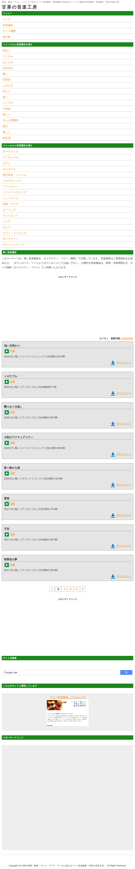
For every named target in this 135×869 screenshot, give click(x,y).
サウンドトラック (13, 244)
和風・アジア (10, 203)
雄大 (5, 126)
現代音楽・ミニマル (14, 174)
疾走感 (7, 137)
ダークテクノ (10, 238)
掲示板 (7, 36)
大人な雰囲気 (10, 120)
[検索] (59, 672)
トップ (7, 19)
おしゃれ (8, 62)
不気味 (7, 108)
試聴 (12, 351)
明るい (7, 50)
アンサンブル (10, 157)
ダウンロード (123, 362)
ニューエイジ (10, 198)
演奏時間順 (127, 338)
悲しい (7, 91)
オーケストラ (10, 151)
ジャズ (7, 221)
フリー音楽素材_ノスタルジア (67, 697)
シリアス (8, 102)
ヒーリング (9, 209)
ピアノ (7, 163)
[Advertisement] (67, 303)
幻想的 (7, 79)
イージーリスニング (14, 192)
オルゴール (9, 169)
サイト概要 (9, 30)
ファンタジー (10, 186)
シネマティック (12, 180)
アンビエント (10, 215)
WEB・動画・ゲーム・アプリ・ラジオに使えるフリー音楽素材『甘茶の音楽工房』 (66, 865)
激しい (7, 132)
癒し (5, 73)
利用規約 (8, 25)
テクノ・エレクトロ (14, 233)
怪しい (7, 114)
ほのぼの (8, 67)
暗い (5, 97)
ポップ (7, 227)
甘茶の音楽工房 (19, 7)
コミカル (8, 56)
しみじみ (8, 85)
